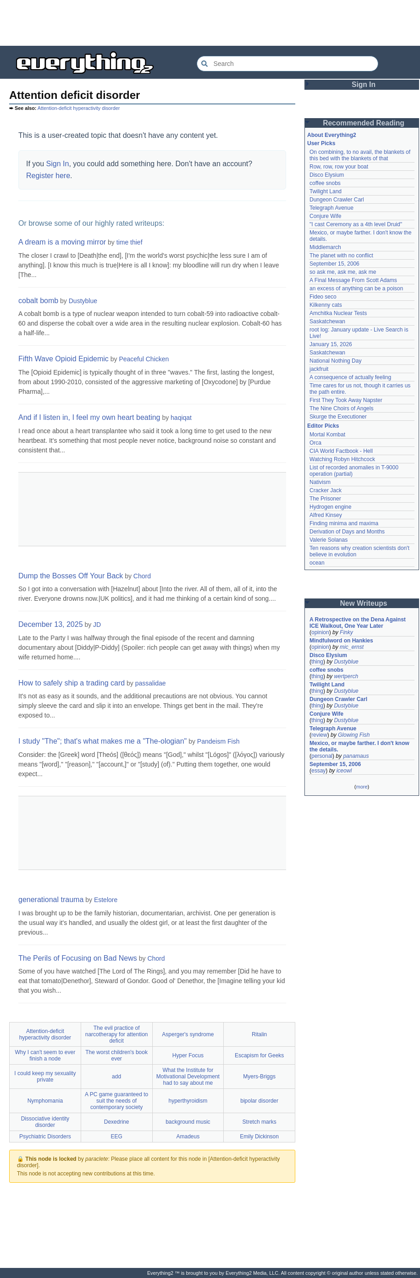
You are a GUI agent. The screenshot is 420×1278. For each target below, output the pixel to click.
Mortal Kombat (327, 434)
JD (97, 624)
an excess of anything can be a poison (356, 288)
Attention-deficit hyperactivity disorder (79, 108)
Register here (48, 175)
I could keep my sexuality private (45, 1076)
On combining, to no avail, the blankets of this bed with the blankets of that (359, 155)
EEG (116, 1136)
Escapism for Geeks (259, 1055)
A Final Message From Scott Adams (353, 280)
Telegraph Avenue (331, 208)
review (319, 735)
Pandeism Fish (218, 741)
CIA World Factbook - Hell (341, 451)
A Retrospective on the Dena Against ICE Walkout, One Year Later (357, 622)
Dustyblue (83, 301)
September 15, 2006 (334, 264)
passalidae (150, 683)
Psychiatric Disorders (45, 1136)
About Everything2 (331, 135)
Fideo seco (323, 297)
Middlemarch (325, 247)
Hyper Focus (188, 1055)
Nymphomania (45, 1101)
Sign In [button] (364, 84)
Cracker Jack (325, 490)
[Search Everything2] (287, 63)
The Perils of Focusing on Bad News (77, 958)
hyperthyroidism (188, 1101)
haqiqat (181, 417)
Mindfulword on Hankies (341, 640)
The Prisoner (325, 498)
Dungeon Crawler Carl (336, 199)
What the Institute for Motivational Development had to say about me (188, 1076)
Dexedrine (116, 1122)
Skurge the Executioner (338, 416)
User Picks (321, 143)
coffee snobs (325, 183)
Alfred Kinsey (325, 515)
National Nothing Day (335, 361)
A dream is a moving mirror (62, 242)
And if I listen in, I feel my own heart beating (89, 417)
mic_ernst (352, 647)
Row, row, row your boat (338, 166)
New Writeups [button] (363, 603)
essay (318, 770)
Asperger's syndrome (188, 1034)
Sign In (57, 164)
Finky (346, 632)
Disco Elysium (326, 175)
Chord (142, 576)
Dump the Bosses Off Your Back (70, 576)
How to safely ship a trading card (71, 683)
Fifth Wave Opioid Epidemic (63, 359)
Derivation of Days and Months (347, 531)
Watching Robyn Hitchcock (342, 459)
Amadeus (188, 1136)
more (361, 786)
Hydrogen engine (330, 507)
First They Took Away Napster (345, 400)
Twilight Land (325, 191)
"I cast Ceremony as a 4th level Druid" (355, 224)
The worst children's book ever (116, 1055)
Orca (315, 443)
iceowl (344, 770)
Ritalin (259, 1034)
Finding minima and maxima (343, 523)
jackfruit (318, 369)
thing (317, 661)
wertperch (346, 676)
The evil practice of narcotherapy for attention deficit (116, 1034)
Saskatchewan (327, 321)
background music (188, 1122)
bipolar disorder (259, 1101)
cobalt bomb (38, 301)
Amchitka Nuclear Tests (338, 313)
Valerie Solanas (328, 540)
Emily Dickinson (259, 1136)
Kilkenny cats (325, 305)
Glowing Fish (354, 735)
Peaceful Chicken (144, 359)
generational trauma (50, 899)
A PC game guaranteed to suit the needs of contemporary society (116, 1100)
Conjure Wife (325, 216)
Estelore (105, 899)
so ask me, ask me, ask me (342, 272)
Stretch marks (259, 1122)
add (116, 1076)
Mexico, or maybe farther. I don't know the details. (359, 746)
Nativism (320, 482)
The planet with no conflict (341, 255)
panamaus (356, 756)
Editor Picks (323, 426)
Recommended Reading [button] (363, 123)
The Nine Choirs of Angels (341, 408)
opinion (320, 632)
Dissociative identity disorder (45, 1121)
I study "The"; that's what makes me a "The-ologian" (102, 741)
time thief (129, 242)
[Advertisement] (210, 23)
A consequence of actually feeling (350, 377)
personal (321, 756)
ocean (317, 563)
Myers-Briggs (259, 1076)
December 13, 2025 (50, 624)
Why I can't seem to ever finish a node (45, 1055)
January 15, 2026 (330, 344)
